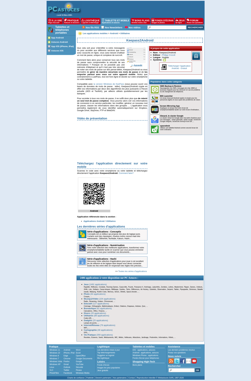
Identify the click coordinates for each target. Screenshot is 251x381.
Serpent (170, 289)
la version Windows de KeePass (108, 84)
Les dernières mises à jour (108, 350)
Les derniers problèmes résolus (181, 350)
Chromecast (108, 301)
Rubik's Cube (101, 292)
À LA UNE (55, 21)
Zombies (164, 287)
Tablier (176, 289)
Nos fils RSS (92, 27)
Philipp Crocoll (168, 55)
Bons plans (137, 365)
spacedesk (165, 126)
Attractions (136, 337)
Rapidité (87, 287)
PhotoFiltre (54, 373)
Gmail (66, 364)
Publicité (89, 378)
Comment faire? (126, 173)
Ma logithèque (103, 358)
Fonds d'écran (103, 365)
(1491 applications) (95, 284)
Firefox (66, 361)
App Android (57, 37)
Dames (192, 287)
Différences (135, 289)
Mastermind (178, 287)
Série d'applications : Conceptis (104, 231)
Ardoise (138, 306)
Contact (131, 378)
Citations (123, 306)
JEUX (180, 21)
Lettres (170, 287)
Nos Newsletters (113, 27)
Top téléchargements (106, 353)
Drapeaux (130, 306)
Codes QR (87, 318)
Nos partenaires (119, 378)
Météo (121, 337)
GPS (85, 332)
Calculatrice (88, 311)
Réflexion (94, 287)
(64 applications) (95, 294)
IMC (116, 337)
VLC (51, 370)
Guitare (100, 301)
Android (67, 350)
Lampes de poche (90, 323)
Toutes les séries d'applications (132, 271)
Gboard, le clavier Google (171, 116)
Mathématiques (107, 306)
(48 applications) (98, 330)
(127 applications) (96, 303)
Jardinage (144, 337)
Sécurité (79, 367)
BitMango (114, 289)
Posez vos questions (177, 353)
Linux (52, 367)
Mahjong (93, 292)
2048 (85, 289)
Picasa (79, 370)
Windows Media (82, 373)
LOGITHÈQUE (90, 21)
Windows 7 (54, 358)
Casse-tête (123, 287)
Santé (101, 337)
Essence (94, 337)
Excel (78, 353)
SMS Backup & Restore (170, 86)
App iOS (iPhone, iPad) (62, 46)
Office (95, 311)
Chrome (67, 358)
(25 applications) (96, 320)
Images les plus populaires (108, 368)
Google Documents (84, 358)
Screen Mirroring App (170, 106)
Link (90, 289)
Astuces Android (59, 42)
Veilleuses (128, 337)
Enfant (116, 306)
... (138, 292)
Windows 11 (55, 350)
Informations (163, 337)
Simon (117, 292)
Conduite (102, 287)
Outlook (67, 367)
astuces (152, 350)
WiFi (85, 328)
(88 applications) (96, 315)
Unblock (199, 287)
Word (78, 350)
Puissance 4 (138, 287)
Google (79, 361)
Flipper (186, 287)
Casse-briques (105, 289)
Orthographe (96, 306)
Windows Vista (56, 361)
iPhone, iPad (69, 353)
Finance (101, 311)
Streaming (93, 301)
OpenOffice (80, 356)
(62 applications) (98, 308)
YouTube (79, 364)
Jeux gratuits (102, 370)
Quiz (143, 306)
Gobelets (153, 289)
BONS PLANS (141, 21)
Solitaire (96, 289)
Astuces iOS (57, 50)
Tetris (128, 289)
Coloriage (87, 306)
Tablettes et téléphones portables (62, 30)
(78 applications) (99, 325)
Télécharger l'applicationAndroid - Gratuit (179, 67)
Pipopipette (184, 289)
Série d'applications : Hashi (101, 259)
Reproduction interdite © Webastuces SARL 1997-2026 (160, 378)
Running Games (112, 287)
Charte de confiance (75, 378)
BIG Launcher (166, 96)
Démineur (192, 289)
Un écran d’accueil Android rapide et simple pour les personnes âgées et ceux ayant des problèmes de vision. (180, 99)
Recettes (87, 337)
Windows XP (55, 364)
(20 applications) (95, 313)
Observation (161, 289)
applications (143, 350)
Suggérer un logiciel (105, 355)
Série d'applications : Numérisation (106, 245)
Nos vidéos (135, 27)
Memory (110, 292)
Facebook (68, 373)
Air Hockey (144, 289)
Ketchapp (147, 287)
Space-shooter (131, 292)
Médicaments (108, 337)
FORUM (195, 21)
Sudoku (122, 289)
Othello (122, 292)
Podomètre (153, 337)
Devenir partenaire (103, 378)
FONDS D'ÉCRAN (162, 21)
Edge (66, 356)
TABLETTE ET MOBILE (115, 21)
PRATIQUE (71, 21)
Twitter (66, 370)
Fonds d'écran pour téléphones (146, 358)
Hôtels (171, 337)
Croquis (86, 296)
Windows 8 (54, 356)
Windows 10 (55, 353)
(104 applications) (100, 299)
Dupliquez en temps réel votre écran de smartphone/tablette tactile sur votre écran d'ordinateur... (180, 109)
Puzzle (130, 287)
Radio (86, 301)
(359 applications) (98, 335)
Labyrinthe (156, 287)
